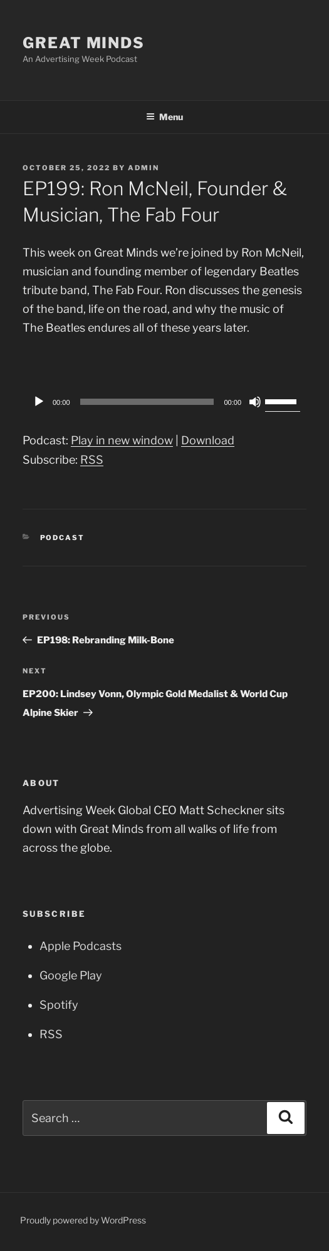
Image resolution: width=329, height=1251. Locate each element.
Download (207, 440)
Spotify (58, 1004)
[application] (164, 401)
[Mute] (255, 402)
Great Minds (84, 43)
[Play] (39, 402)
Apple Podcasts (80, 945)
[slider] (147, 402)
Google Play (70, 975)
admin (143, 167)
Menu (164, 116)
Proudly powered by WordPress (83, 1220)
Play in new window (122, 440)
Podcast (62, 537)
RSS (91, 459)
